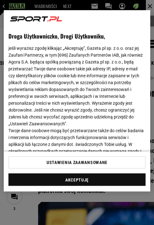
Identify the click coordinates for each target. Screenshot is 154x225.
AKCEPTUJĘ (77, 179)
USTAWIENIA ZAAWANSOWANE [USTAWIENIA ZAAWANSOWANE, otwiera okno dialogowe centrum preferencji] (77, 162)
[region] (77, 101)
